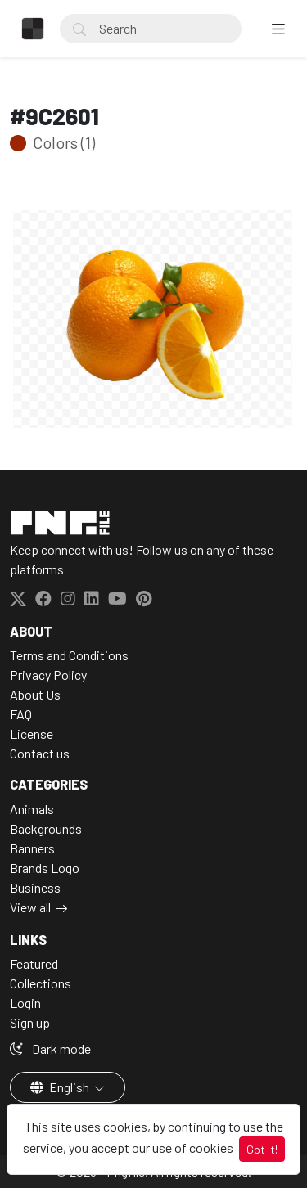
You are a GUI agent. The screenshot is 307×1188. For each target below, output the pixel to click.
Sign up (30, 1022)
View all (30, 907)
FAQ (21, 714)
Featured (34, 963)
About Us (35, 694)
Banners (32, 848)
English (61, 1087)
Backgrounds (46, 828)
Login (25, 1002)
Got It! (262, 1149)
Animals (32, 809)
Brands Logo (44, 867)
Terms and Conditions (69, 655)
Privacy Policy (48, 674)
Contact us (40, 753)
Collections (40, 983)
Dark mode (50, 1048)
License (31, 733)
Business (35, 887)
